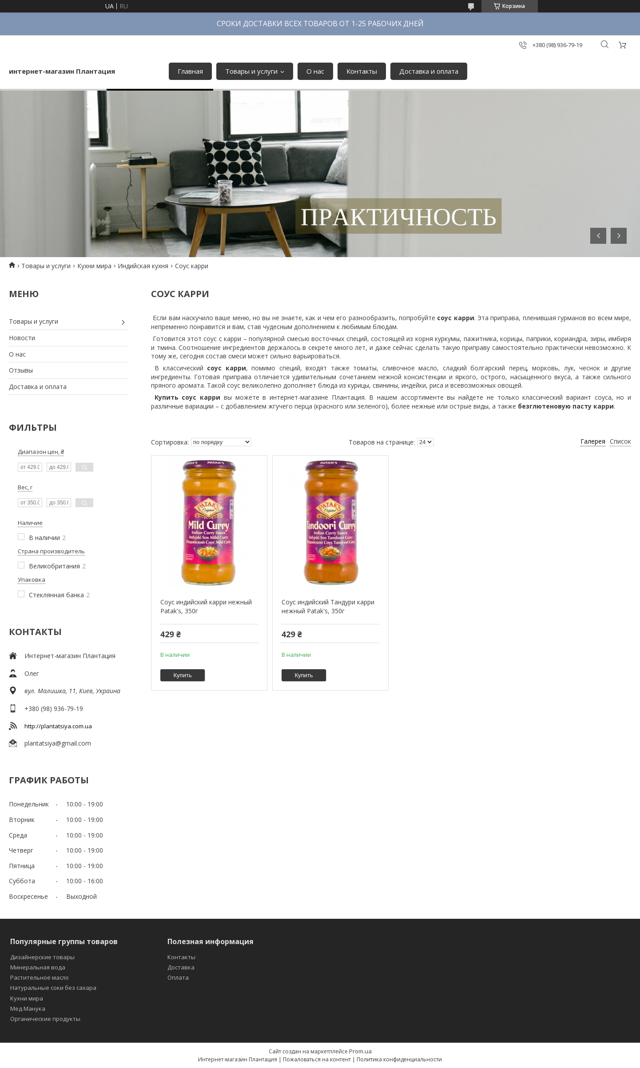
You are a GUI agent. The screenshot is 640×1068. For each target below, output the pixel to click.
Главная (190, 71)
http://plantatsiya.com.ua (58, 726)
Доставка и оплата (428, 71)
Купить (183, 675)
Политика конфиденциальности (399, 1059)
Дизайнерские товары (42, 957)
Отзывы (21, 370)
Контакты (361, 71)
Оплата (178, 977)
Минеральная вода (37, 967)
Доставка (181, 967)
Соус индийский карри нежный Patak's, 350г (206, 606)
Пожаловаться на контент (317, 1059)
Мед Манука (27, 1008)
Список (620, 441)
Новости (22, 338)
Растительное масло (39, 977)
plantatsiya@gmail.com (57, 743)
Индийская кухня (143, 266)
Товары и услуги (251, 71)
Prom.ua (360, 1051)
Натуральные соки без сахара (53, 988)
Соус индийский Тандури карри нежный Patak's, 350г (328, 606)
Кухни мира (94, 266)
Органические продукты (45, 1019)
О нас (315, 71)
